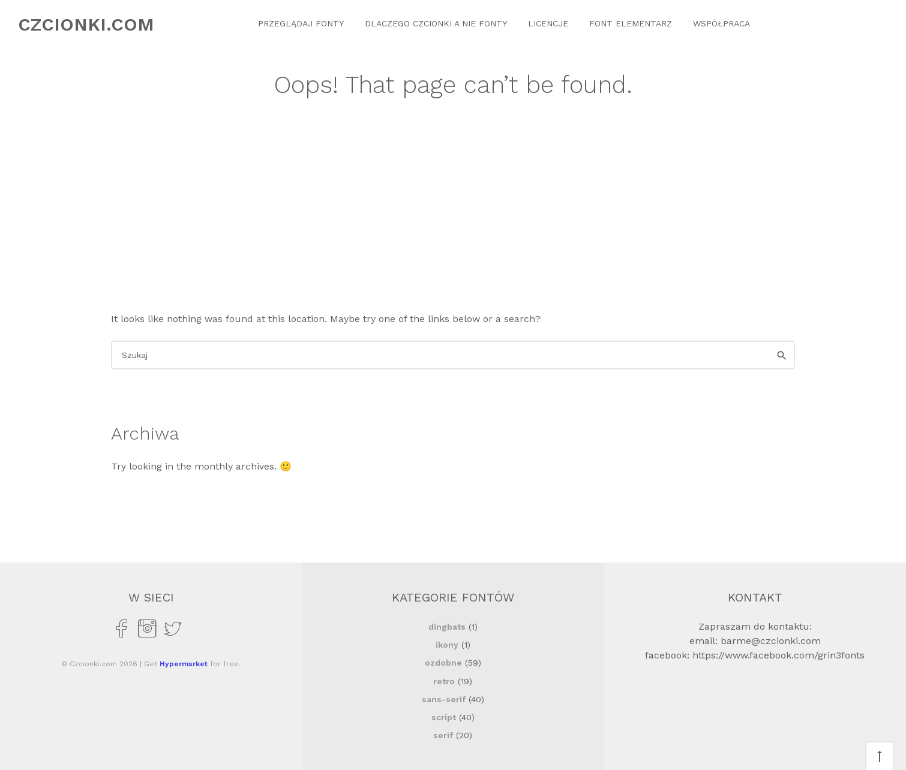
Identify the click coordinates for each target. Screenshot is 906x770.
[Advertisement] (453, 222)
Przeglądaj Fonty (301, 23)
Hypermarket (184, 664)
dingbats (447, 626)
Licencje (548, 23)
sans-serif (444, 699)
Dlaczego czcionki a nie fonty (436, 23)
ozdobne (443, 662)
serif (443, 735)
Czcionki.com (86, 24)
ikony (447, 644)
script (443, 717)
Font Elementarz (630, 23)
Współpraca (721, 23)
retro (444, 681)
